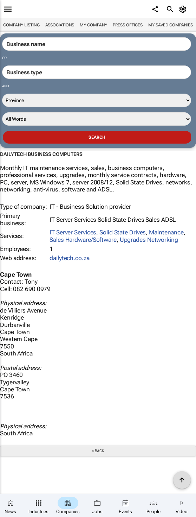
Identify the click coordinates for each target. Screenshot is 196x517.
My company (93, 25)
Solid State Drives (122, 232)
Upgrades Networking (149, 239)
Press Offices (128, 25)
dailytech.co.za (70, 257)
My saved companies (170, 25)
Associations (59, 25)
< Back (98, 451)
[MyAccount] (183, 9)
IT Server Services (73, 232)
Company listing (21, 25)
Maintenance (166, 232)
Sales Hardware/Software (83, 239)
